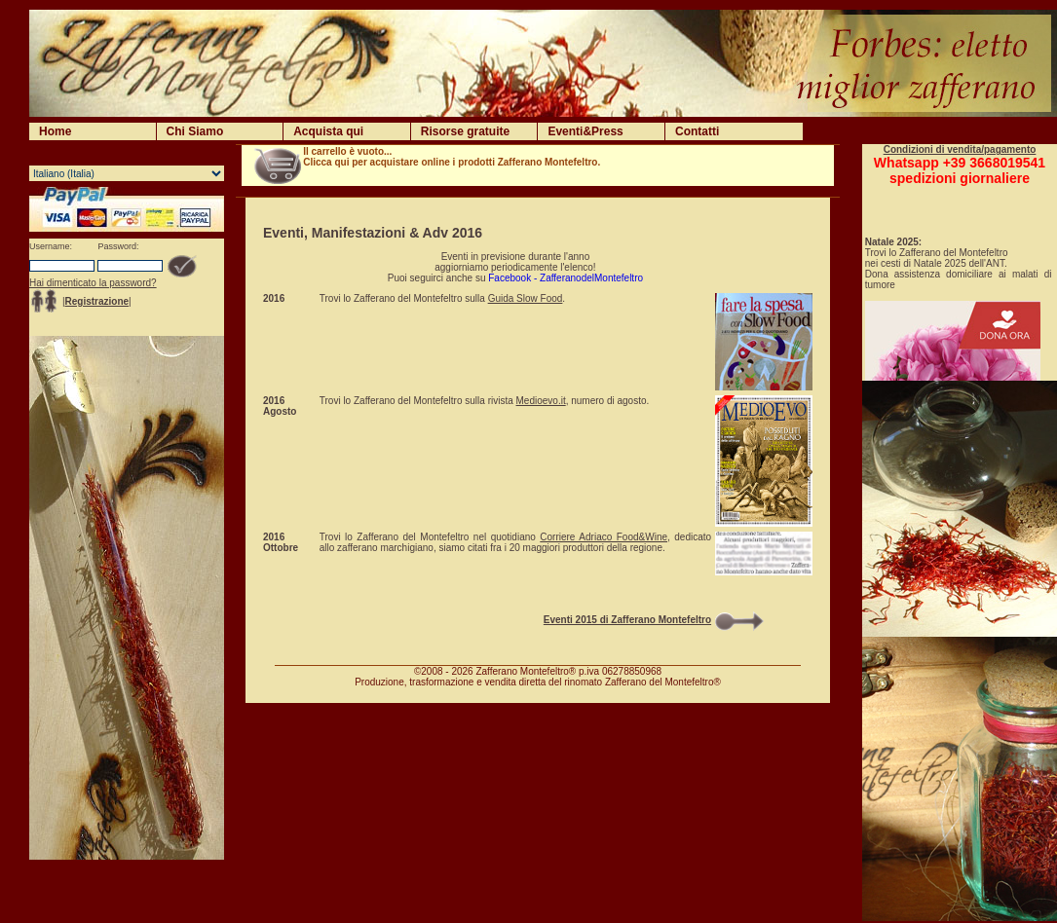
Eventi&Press (585, 131)
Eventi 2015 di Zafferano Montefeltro (627, 619)
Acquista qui (328, 131)
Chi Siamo (195, 131)
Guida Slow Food (525, 298)
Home (55, 131)
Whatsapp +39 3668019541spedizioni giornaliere (959, 170)
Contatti (697, 131)
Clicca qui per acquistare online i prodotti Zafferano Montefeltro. (451, 162)
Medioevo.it (541, 400)
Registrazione (97, 301)
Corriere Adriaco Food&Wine (603, 537)
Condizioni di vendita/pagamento (960, 149)
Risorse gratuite (465, 131)
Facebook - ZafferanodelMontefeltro (565, 278)
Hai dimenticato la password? (93, 282)
